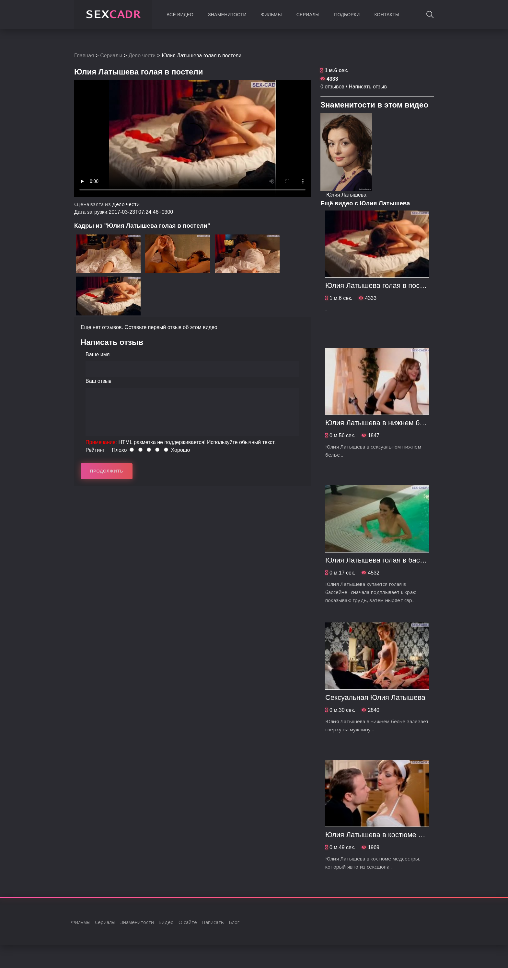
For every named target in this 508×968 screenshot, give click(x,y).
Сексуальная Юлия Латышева (375, 697)
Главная (84, 55)
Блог (234, 922)
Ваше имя (98, 354)
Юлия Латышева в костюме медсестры (390, 835)
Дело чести (142, 55)
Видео (166, 922)
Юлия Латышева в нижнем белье (380, 423)
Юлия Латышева (346, 195)
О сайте (188, 922)
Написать (213, 922)
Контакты (386, 14)
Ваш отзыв (98, 381)
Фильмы (271, 14)
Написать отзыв (368, 86)
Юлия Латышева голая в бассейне (382, 560)
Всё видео (180, 14)
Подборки (347, 14)
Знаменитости (227, 14)
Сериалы (307, 14)
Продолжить (106, 471)
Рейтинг (95, 450)
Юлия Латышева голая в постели (380, 285)
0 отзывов (332, 86)
